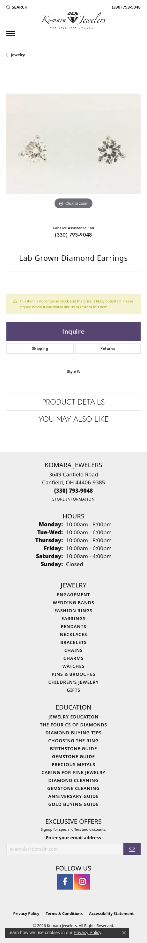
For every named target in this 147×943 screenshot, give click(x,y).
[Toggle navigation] (10, 33)
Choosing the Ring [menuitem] (73, 741)
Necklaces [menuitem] (73, 634)
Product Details (73, 402)
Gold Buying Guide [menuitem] (73, 804)
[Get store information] (73, 499)
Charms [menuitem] (73, 658)
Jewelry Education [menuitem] (73, 717)
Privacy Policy (26, 913)
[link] (126, 7)
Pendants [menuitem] (73, 626)
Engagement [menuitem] (73, 595)
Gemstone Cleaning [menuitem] (73, 788)
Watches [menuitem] (73, 666)
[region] (73, 144)
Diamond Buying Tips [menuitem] (73, 733)
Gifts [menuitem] (73, 690)
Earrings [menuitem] (74, 618)
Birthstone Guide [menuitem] (73, 748)
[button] (17, 7)
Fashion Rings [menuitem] (73, 610)
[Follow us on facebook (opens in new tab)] (65, 882)
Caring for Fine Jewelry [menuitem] (73, 772)
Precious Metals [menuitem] (73, 764)
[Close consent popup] (124, 933)
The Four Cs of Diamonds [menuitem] (73, 725)
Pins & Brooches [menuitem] (74, 674)
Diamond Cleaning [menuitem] (73, 780)
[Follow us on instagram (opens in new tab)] (82, 882)
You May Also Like (74, 419)
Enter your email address (73, 838)
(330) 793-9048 (73, 234)
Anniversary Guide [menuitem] (73, 796)
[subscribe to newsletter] (132, 849)
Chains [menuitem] (73, 650)
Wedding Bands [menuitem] (73, 603)
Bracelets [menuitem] (73, 642)
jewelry (18, 55)
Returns (107, 348)
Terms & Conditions (64, 913)
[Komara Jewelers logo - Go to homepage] (74, 20)
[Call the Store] (73, 490)
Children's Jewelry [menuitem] (73, 682)
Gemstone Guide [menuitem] (73, 756)
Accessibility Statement (111, 913)
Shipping (40, 348)
